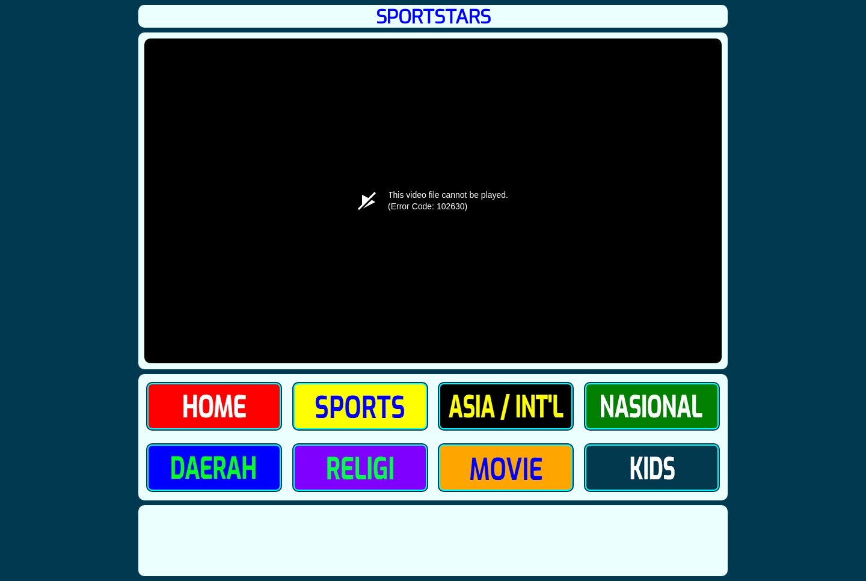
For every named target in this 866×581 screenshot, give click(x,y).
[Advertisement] (433, 540)
